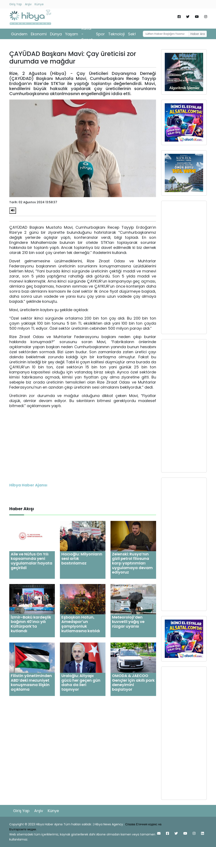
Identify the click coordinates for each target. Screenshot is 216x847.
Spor (100, 34)
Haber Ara (197, 34)
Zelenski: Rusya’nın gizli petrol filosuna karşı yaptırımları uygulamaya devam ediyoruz (132, 563)
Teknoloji (116, 34)
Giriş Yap (15, 4)
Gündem (19, 34)
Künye (39, 4)
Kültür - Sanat (87, 34)
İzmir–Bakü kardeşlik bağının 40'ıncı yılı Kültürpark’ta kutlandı (31, 624)
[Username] (166, 34)
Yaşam (71, 34)
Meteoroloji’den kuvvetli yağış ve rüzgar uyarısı (128, 622)
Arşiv (28, 4)
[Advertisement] (184, 267)
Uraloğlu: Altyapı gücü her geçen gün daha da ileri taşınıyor (80, 682)
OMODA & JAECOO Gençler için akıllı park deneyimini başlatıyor (133, 682)
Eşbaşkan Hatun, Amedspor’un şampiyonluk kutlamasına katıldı (80, 624)
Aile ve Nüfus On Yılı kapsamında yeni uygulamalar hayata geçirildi (31, 560)
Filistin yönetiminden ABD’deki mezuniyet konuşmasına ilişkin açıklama (31, 682)
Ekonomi (39, 34)
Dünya (56, 34)
